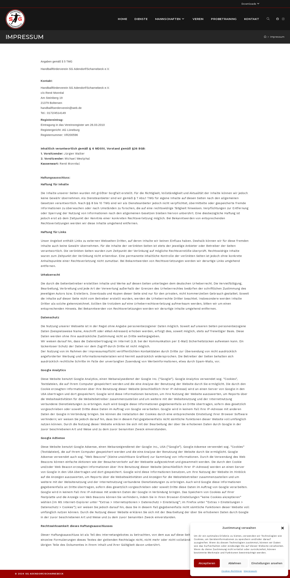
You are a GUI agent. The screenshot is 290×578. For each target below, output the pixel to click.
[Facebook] (278, 19)
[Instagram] (283, 19)
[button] (282, 528)
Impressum (250, 571)
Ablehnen (234, 563)
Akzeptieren (207, 563)
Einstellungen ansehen (266, 563)
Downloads (250, 3)
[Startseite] (265, 36)
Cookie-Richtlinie (231, 571)
